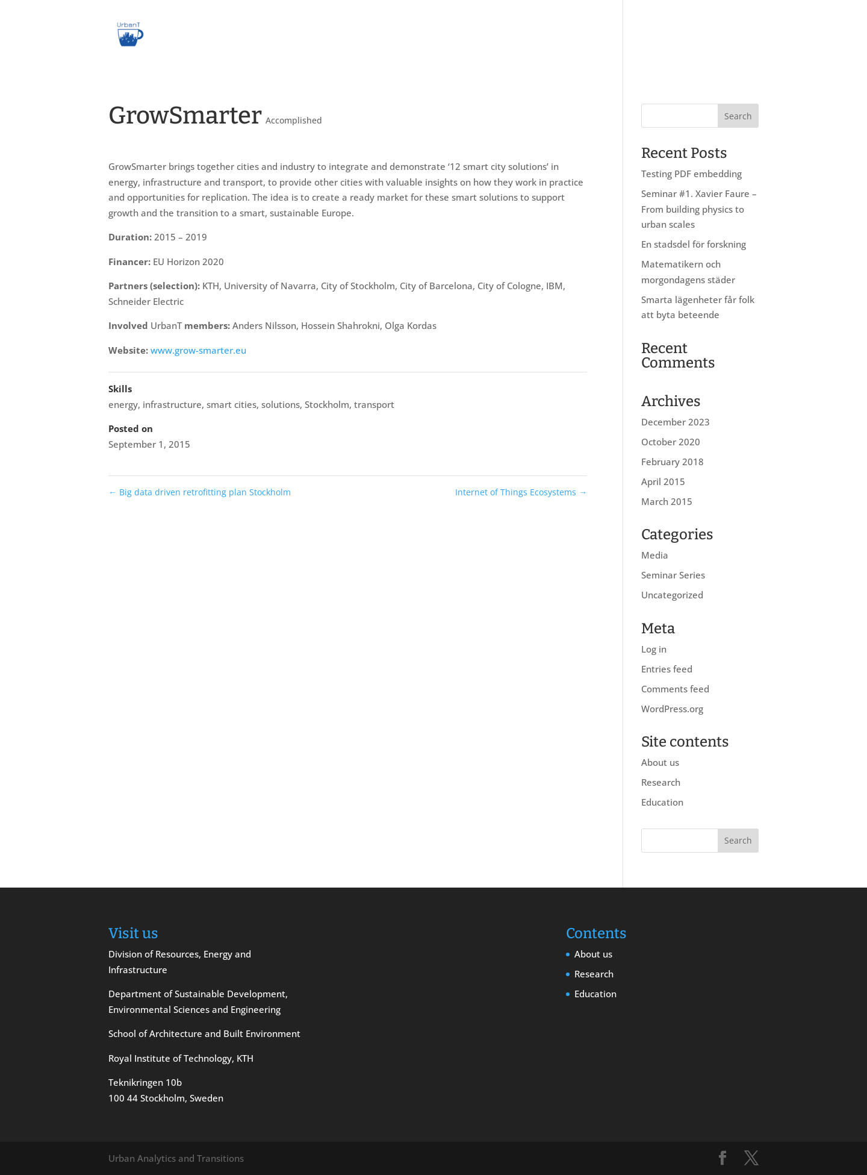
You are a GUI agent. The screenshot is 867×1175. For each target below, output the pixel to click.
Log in (654, 649)
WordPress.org (672, 709)
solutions (280, 404)
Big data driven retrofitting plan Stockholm (199, 492)
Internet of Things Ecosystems (521, 492)
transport (374, 404)
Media (654, 555)
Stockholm (327, 404)
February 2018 (672, 462)
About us (594, 35)
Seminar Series (673, 575)
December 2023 (675, 422)
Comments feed (675, 689)
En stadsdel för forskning (693, 244)
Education (712, 35)
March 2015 (666, 501)
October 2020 (670, 442)
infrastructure (172, 404)
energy (123, 404)
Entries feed (666, 669)
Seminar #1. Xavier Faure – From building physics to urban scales (699, 208)
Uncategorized (672, 595)
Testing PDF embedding (691, 174)
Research (652, 35)
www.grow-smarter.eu (198, 350)
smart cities (231, 404)
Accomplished (294, 120)
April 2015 (663, 481)
